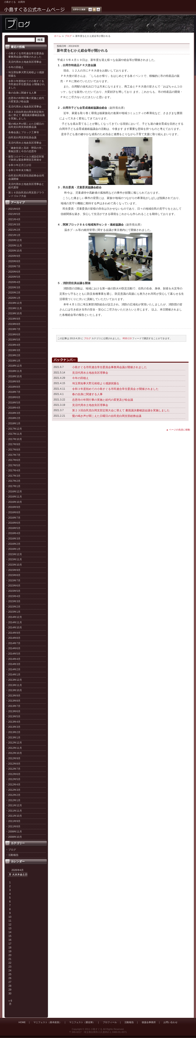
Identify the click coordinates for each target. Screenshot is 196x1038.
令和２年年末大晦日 (19, 170)
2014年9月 (14, 632)
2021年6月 (14, 208)
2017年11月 (15, 433)
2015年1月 (14, 611)
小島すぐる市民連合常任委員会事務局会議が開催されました (26, 55)
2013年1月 (14, 737)
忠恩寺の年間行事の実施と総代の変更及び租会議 (26, 100)
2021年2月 (14, 229)
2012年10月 (15, 753)
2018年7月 (14, 391)
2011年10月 (15, 815)
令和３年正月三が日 (19, 165)
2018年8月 (14, 386)
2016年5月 (14, 528)
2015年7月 (14, 580)
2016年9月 (14, 507)
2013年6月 (14, 711)
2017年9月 (14, 444)
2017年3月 (14, 475)
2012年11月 (15, 747)
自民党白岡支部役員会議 (22, 137)
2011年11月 (15, 810)
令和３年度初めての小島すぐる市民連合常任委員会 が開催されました (26, 84)
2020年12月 (15, 240)
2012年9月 (14, 758)
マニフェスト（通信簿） (82, 1022)
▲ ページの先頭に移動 (178, 429)
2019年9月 (14, 318)
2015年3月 (14, 601)
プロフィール (110, 1022)
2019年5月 (14, 339)
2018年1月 (14, 423)
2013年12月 (15, 679)
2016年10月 (15, 501)
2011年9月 (14, 821)
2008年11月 (15, 831)
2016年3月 (14, 538)
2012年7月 (14, 768)
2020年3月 (14, 287)
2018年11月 (15, 371)
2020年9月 (14, 255)
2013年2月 (14, 732)
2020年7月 (14, 266)
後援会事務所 (149, 1022)
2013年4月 (14, 721)
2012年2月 (14, 795)
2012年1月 (14, 800)
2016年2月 (14, 543)
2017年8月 (14, 449)
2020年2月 (14, 292)
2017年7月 (14, 454)
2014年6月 (14, 648)
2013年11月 (15, 685)
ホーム (57, 36)
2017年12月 (15, 428)
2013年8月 (14, 700)
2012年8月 (14, 763)
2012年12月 (15, 742)
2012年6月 (14, 774)
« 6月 (10, 1002)
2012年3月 (14, 789)
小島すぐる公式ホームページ (34, 9)
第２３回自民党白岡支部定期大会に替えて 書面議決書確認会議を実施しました (26, 115)
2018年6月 (14, 397)
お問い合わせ (170, 1022)
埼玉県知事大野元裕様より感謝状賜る (95, 383)
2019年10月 (15, 313)
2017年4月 (14, 470)
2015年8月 (14, 575)
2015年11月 (15, 559)
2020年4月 (14, 282)
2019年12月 (15, 303)
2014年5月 (14, 653)
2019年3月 (14, 350)
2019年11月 (15, 308)
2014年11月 (15, 622)
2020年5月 (14, 276)
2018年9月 (14, 381)
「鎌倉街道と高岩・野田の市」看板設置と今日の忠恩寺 (26, 149)
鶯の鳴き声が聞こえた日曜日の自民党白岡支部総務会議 (26, 125)
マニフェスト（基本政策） (47, 1022)
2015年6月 (14, 585)
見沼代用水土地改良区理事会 (24, 61)
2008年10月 (15, 836)
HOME (22, 1022)
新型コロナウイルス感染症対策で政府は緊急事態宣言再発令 (26, 158)
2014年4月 (14, 659)
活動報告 (13, 855)
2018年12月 (15, 365)
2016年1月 (14, 549)
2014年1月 (14, 674)
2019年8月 (14, 324)
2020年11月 (15, 245)
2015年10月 (15, 564)
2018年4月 (14, 407)
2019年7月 (14, 329)
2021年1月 (14, 235)
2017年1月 (14, 486)
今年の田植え (16, 67)
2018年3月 (14, 413)
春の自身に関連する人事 (22, 92)
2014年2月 (14, 669)
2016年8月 (14, 512)
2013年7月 (14, 706)
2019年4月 (14, 344)
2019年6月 (14, 334)
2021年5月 (14, 214)
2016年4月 (14, 533)
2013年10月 (15, 690)
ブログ (12, 849)
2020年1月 (14, 297)
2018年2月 (14, 418)
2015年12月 (15, 554)
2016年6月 (14, 522)
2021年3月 (14, 224)
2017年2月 (14, 480)
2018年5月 (14, 402)
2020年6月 (14, 271)
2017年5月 (14, 465)
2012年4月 (14, 784)
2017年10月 (15, 439)
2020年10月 (15, 250)
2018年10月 (15, 376)
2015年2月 (14, 606)
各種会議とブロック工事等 (23, 132)
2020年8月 (14, 261)
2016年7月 (14, 517)
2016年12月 (15, 491)
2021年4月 (14, 219)
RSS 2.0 (127, 338)
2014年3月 (14, 664)
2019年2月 (14, 355)
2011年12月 (15, 805)
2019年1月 (14, 360)
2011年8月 (14, 826)
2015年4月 (14, 596)
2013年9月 (14, 695)
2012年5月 (14, 779)
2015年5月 (14, 590)
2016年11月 (15, 496)
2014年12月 (15, 617)
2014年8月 (14, 637)
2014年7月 (14, 643)
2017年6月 (14, 460)
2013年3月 (14, 726)
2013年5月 (14, 716)
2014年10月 (15, 627)
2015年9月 (14, 570)
